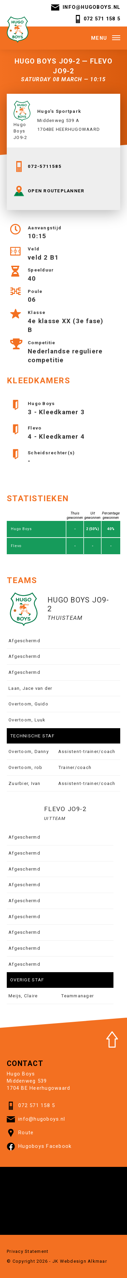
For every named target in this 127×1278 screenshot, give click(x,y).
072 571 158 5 (97, 19)
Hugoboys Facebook (39, 1146)
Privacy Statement (27, 1251)
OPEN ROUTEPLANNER (49, 191)
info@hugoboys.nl (85, 7)
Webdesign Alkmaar (83, 1261)
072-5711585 (38, 166)
